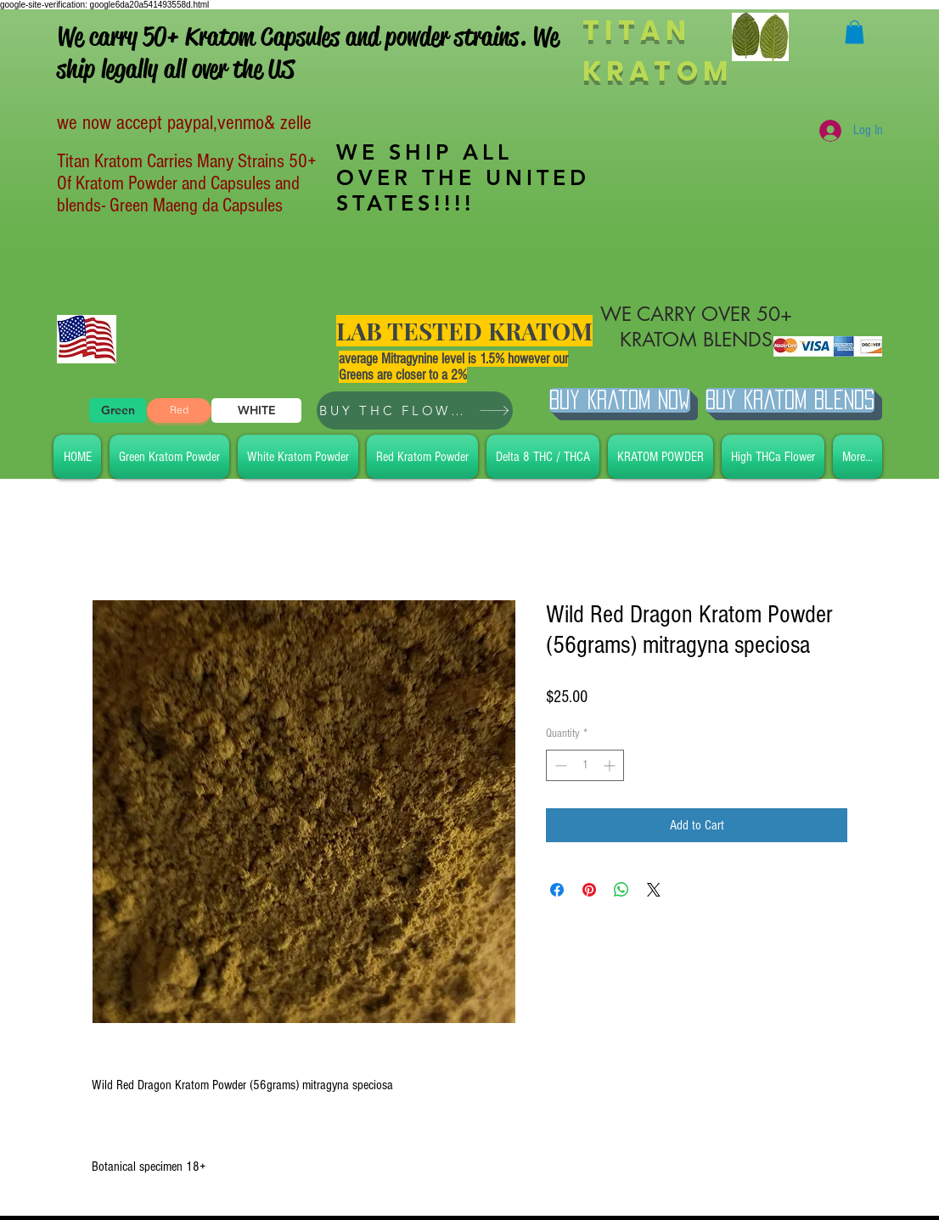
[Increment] (610, 765)
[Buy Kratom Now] (619, 400)
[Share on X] (654, 890)
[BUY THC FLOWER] (415, 410)
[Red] (179, 410)
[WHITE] (256, 410)
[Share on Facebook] (557, 890)
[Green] (117, 410)
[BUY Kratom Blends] (790, 400)
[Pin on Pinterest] (589, 890)
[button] (854, 31)
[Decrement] (559, 765)
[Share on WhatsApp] (621, 890)
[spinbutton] (585, 765)
